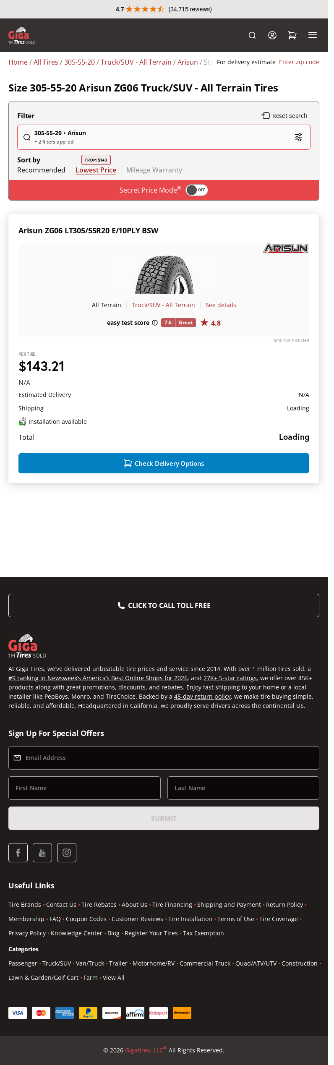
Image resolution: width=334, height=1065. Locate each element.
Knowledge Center (76, 933)
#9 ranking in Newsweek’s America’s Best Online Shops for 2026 (98, 678)
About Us (134, 904)
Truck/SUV (56, 963)
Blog (113, 933)
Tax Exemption (203, 933)
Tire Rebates (99, 904)
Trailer (118, 963)
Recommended (41, 170)
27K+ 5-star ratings (230, 678)
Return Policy (284, 904)
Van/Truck (90, 963)
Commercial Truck (205, 963)
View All (114, 977)
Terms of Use (235, 919)
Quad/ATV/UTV (256, 963)
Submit (163, 818)
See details (221, 305)
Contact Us (61, 904)
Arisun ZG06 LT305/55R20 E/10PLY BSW (88, 230)
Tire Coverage (278, 919)
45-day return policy (202, 696)
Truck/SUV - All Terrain (163, 305)
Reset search (284, 116)
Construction (300, 963)
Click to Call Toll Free (169, 605)
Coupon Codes (86, 919)
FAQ (55, 919)
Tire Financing (172, 904)
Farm (91, 977)
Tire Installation (190, 919)
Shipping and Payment (229, 904)
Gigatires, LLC (146, 1050)
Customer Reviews (137, 919)
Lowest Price (96, 170)
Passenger (22, 963)
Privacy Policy (27, 933)
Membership (26, 919)
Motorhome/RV (154, 963)
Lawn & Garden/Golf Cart (43, 977)
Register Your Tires (151, 933)
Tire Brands (24, 904)
